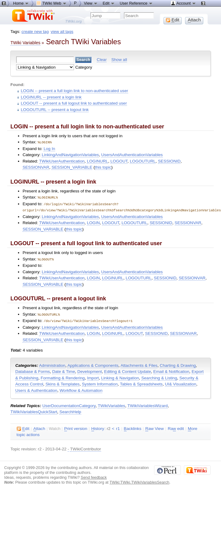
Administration (52, 363)
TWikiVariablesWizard (148, 404)
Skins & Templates (62, 382)
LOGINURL (97, 161)
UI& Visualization (180, 382)
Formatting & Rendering (63, 376)
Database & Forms (32, 369)
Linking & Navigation (120, 376)
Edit (109, 3)
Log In (49, 148)
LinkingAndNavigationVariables (70, 154)
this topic (103, 167)
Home (21, 3)
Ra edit (176, 426)
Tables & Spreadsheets (141, 382)
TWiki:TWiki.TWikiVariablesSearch (139, 480)
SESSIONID (169, 161)
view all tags (62, 31)
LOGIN (93, 222)
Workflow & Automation (81, 388)
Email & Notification (171, 369)
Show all (119, 59)
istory (97, 426)
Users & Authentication (36, 388)
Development (89, 369)
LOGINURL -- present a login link (51, 97)
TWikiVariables (111, 404)
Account (183, 3)
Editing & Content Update (127, 369)
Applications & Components (92, 363)
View (91, 3)
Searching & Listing (159, 376)
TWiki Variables (25, 42)
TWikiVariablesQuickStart (33, 410)
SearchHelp (70, 410)
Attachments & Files (139, 363)
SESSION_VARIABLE (71, 167)
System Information (100, 382)
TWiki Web (51, 3)
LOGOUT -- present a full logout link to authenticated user (74, 103)
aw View (154, 426)
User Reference (136, 3)
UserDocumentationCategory (69, 404)
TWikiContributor (85, 447)
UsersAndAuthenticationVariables (132, 154)
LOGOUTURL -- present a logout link (55, 109)
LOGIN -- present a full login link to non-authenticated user (74, 90)
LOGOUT (119, 161)
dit (23, 426)
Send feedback (94, 475)
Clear (102, 59)
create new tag (35, 31)
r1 (118, 426)
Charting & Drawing (178, 363)
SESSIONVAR (36, 167)
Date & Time (63, 369)
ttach (39, 426)
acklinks (133, 426)
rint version (75, 426)
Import (93, 376)
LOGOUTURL (143, 161)
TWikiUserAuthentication (61, 161)
